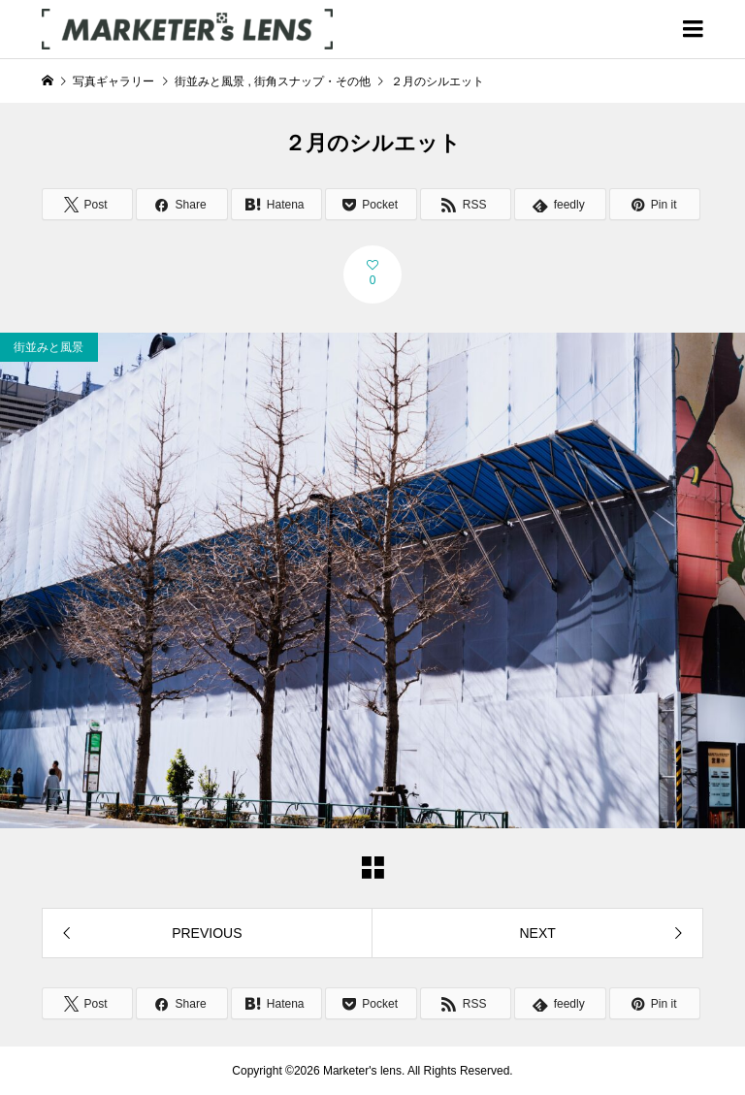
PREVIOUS (207, 933)
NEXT (537, 933)
